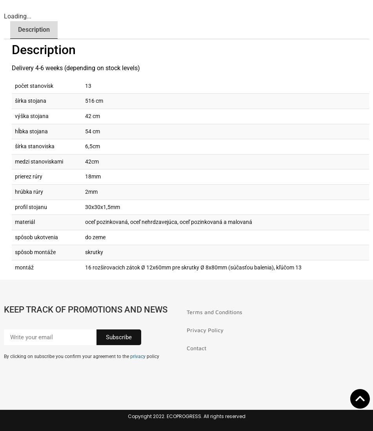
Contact (196, 348)
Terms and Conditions (214, 312)
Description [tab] (34, 29)
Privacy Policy (205, 330)
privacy (138, 356)
